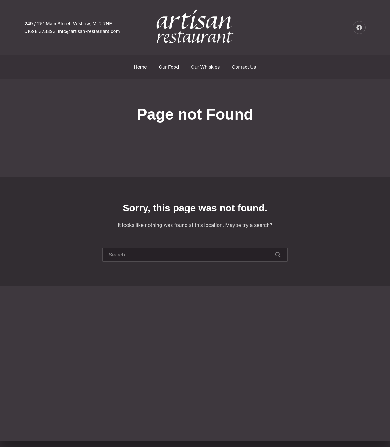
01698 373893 (39, 31)
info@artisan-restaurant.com (89, 31)
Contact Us (244, 67)
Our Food (169, 67)
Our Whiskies (205, 67)
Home (140, 67)
